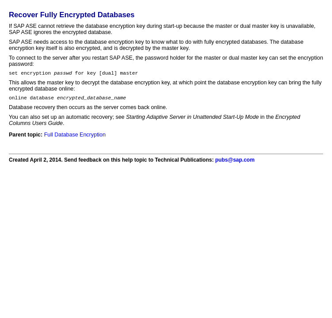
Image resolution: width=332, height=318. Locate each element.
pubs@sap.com (235, 162)
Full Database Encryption (75, 137)
